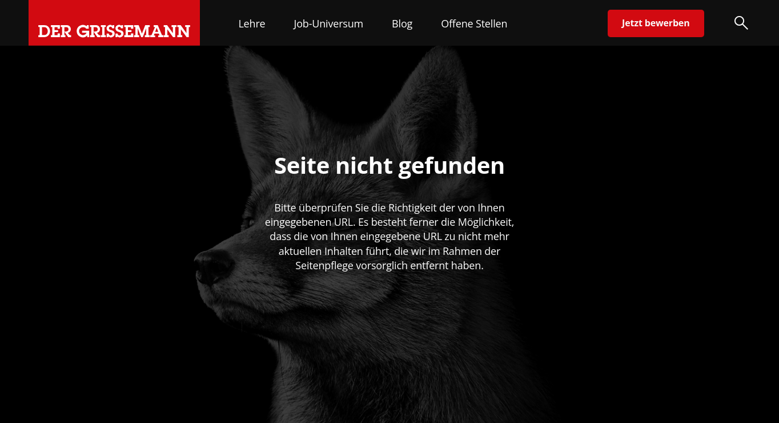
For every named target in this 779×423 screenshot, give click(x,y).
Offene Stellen (474, 23)
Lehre (251, 23)
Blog (402, 23)
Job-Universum (329, 23)
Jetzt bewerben (655, 23)
